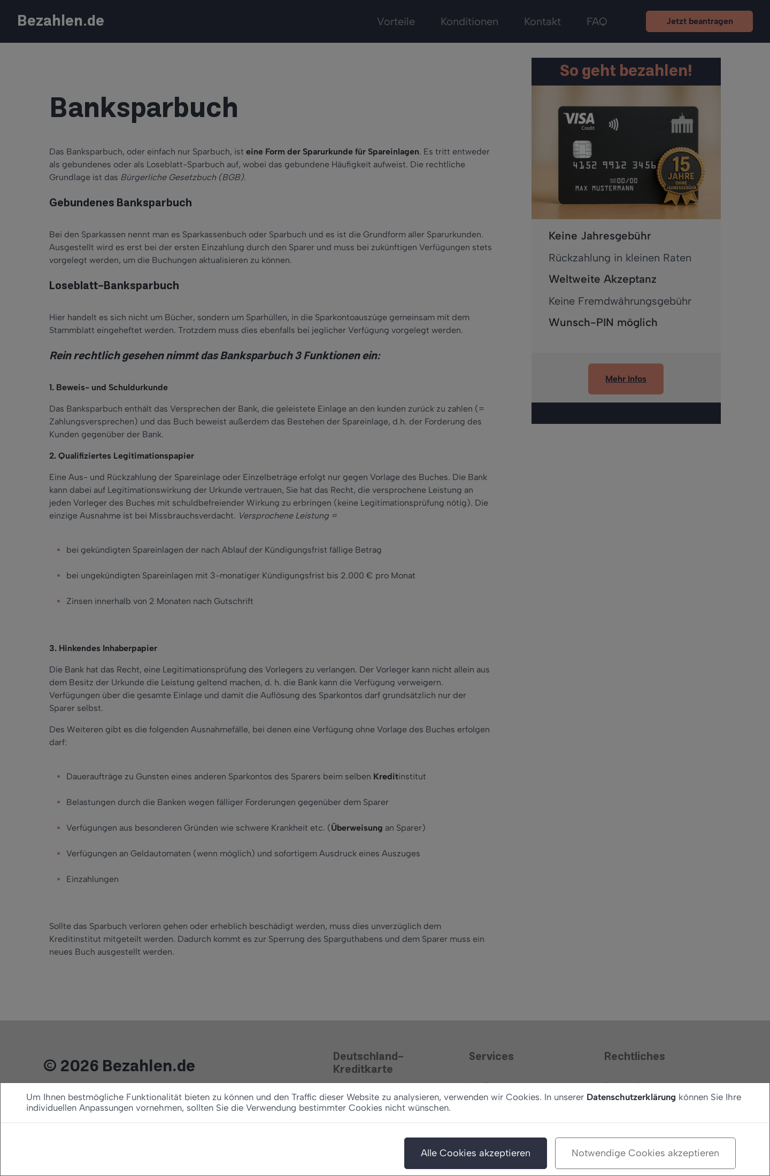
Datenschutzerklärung (631, 1097)
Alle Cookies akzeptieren (475, 1153)
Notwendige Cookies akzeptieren (645, 1153)
